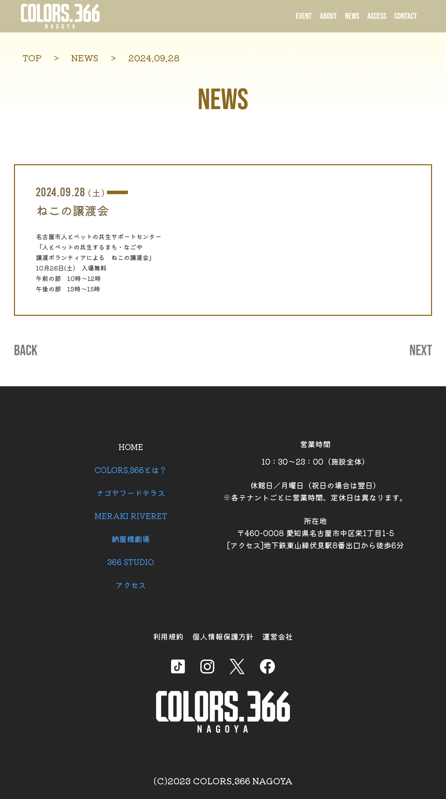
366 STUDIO (130, 561)
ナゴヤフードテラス (130, 492)
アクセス (130, 584)
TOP (31, 57)
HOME (130, 446)
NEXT (420, 351)
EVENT (304, 16)
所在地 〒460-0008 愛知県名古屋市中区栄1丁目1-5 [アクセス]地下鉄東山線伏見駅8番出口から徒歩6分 (315, 532)
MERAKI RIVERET (130, 515)
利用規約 (168, 636)
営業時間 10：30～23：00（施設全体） (315, 452)
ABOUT (328, 16)
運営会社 (277, 636)
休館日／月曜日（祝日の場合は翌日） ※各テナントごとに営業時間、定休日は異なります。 (315, 491)
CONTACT (405, 16)
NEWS (352, 16)
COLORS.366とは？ (130, 469)
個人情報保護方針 (223, 636)
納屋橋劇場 (131, 538)
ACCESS (376, 16)
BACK (25, 351)
